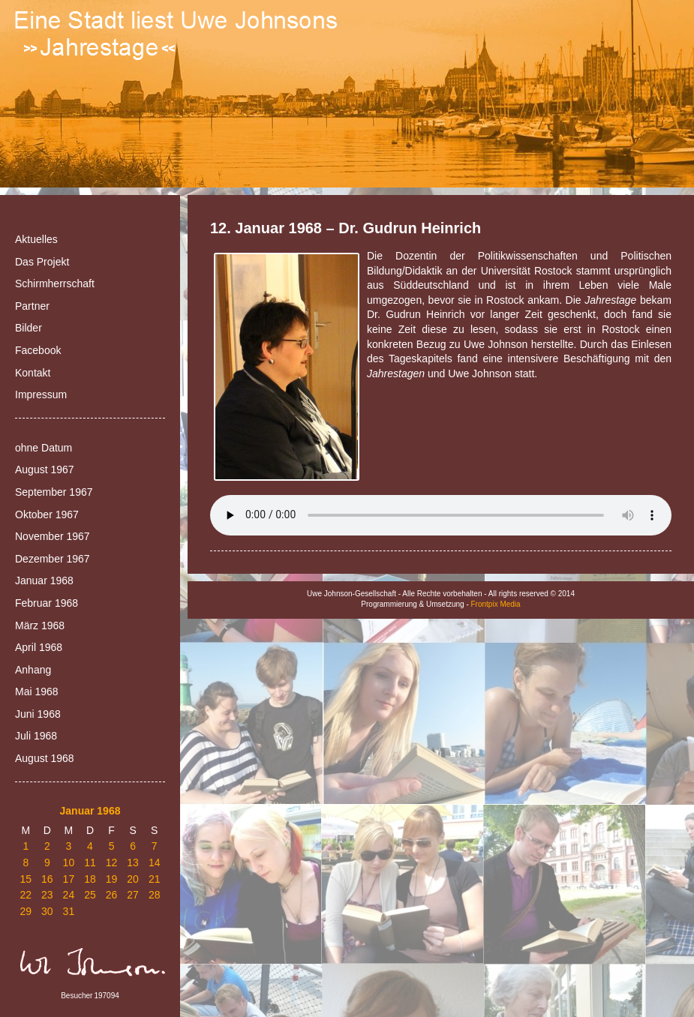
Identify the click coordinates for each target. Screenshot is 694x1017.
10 (69, 862)
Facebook (38, 350)
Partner (32, 306)
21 (155, 879)
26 (112, 895)
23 (47, 895)
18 (90, 879)
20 (133, 879)
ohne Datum (43, 448)
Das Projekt (42, 262)
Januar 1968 (44, 580)
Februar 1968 (46, 603)
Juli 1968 (36, 736)
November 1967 (52, 536)
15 (26, 879)
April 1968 (38, 647)
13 (133, 862)
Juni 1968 (38, 714)
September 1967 (54, 492)
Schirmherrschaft (55, 284)
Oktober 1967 (47, 514)
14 (155, 862)
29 (26, 911)
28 (155, 895)
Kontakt (32, 373)
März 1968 (40, 626)
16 (47, 879)
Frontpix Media (496, 604)
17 (69, 879)
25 (90, 895)
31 (69, 911)
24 (69, 895)
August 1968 (44, 758)
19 (112, 879)
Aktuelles (36, 239)
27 (133, 895)
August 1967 (44, 470)
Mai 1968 (37, 692)
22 (26, 895)
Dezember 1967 (52, 559)
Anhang (33, 670)
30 (47, 911)
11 (90, 862)
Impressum (41, 394)
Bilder (28, 328)
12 (112, 862)
